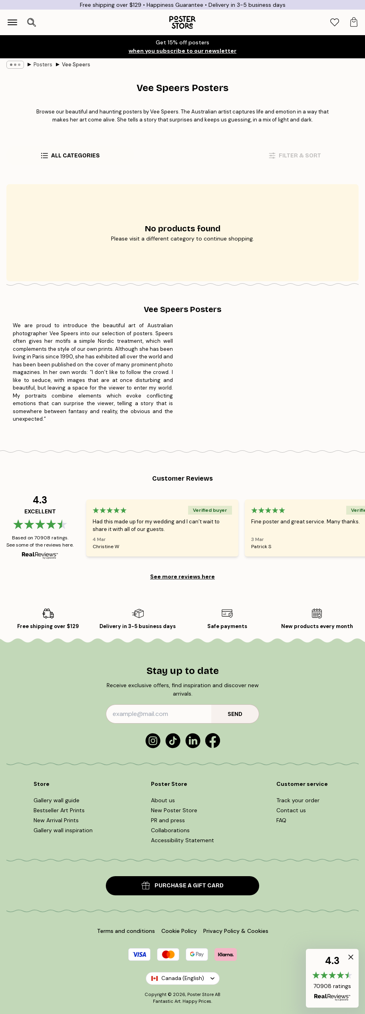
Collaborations (170, 830)
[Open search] (31, 22)
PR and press (168, 820)
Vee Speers (76, 64)
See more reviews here (182, 576)
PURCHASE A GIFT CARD (183, 885)
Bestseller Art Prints (59, 810)
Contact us (291, 810)
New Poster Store (174, 810)
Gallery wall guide (56, 800)
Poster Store (200, 994)
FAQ (281, 820)
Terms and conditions (126, 930)
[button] (332, 978)
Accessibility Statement (182, 840)
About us (163, 800)
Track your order (297, 800)
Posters (43, 64)
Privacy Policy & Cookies (235, 930)
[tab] (334, 22)
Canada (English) (182, 978)
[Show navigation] (12, 22)
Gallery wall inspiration (63, 830)
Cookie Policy (179, 930)
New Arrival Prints (56, 820)
